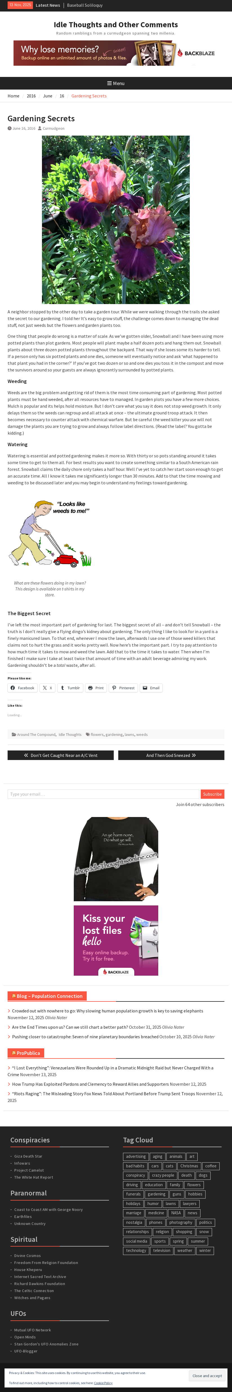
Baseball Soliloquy (84, 5)
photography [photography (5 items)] (180, 1222)
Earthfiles (23, 1216)
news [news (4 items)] (192, 1212)
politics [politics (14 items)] (205, 1222)
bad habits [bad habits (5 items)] (135, 1166)
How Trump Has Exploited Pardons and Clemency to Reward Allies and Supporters (90, 1084)
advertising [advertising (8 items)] (136, 1156)
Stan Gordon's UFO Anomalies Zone (46, 1344)
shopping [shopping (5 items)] (184, 1231)
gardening (114, 734)
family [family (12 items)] (175, 1184)
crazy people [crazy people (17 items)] (163, 1175)
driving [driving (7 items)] (132, 1184)
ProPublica (28, 1053)
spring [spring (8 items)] (178, 1241)
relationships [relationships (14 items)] (137, 1231)
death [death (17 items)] (186, 1175)
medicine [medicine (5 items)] (156, 1212)
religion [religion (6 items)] (162, 1231)
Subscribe (212, 794)
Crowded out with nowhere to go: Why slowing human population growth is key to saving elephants (107, 1011)
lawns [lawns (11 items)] (171, 1203)
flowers (97, 734)
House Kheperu (28, 1269)
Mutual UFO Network (32, 1329)
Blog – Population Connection (49, 996)
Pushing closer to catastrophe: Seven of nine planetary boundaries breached (85, 1036)
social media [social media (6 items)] (136, 1241)
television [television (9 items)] (161, 1250)
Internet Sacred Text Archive (40, 1276)
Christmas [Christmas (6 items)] (189, 1166)
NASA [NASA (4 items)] (176, 1212)
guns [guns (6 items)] (177, 1194)
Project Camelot (29, 1170)
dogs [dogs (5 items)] (203, 1175)
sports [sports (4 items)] (160, 1241)
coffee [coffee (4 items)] (211, 1166)
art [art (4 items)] (192, 1156)
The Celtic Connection (34, 1290)
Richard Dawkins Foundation (39, 1283)
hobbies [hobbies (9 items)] (195, 1194)
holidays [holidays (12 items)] (133, 1203)
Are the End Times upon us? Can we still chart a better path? (70, 1027)
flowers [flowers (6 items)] (194, 1184)
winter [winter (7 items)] (205, 1250)
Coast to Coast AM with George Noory (48, 1209)
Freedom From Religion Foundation (46, 1262)
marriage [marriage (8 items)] (133, 1212)
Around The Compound (36, 734)
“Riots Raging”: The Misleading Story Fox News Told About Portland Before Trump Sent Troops (103, 1093)
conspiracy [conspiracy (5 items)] (135, 1175)
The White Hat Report (33, 1177)
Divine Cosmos (27, 1255)
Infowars (22, 1163)
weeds (142, 734)
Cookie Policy (103, 1383)
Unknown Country (30, 1223)
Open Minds (25, 1336)
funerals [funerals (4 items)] (133, 1194)
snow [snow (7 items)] (204, 1231)
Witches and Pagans (32, 1297)
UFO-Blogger (26, 1351)
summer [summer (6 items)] (198, 1241)
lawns (129, 734)
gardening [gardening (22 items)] (157, 1194)
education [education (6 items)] (154, 1184)
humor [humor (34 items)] (153, 1203)
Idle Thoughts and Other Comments (116, 24)
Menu (115, 83)
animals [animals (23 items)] (175, 1156)
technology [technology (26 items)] (136, 1250)
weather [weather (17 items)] (184, 1250)
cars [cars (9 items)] (155, 1166)
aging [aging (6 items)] (157, 1156)
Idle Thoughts (70, 734)
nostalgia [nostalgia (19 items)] (134, 1222)
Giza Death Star (28, 1156)
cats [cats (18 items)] (169, 1166)
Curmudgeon (53, 128)
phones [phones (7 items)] (155, 1222)
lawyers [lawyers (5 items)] (190, 1203)
